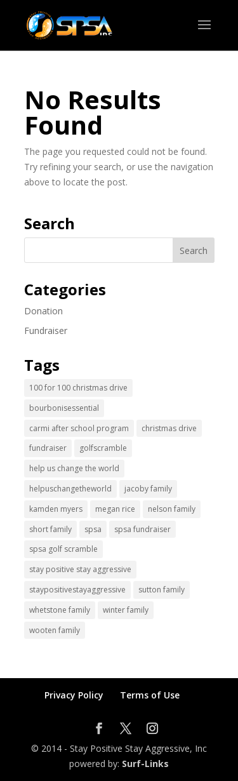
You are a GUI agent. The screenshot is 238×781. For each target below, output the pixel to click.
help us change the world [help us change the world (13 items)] (74, 468)
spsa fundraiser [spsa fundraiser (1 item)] (142, 529)
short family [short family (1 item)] (50, 529)
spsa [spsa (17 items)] (93, 529)
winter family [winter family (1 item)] (126, 609)
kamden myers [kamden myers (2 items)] (56, 509)
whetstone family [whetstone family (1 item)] (59, 609)
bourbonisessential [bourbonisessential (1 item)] (64, 408)
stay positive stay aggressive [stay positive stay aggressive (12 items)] (80, 569)
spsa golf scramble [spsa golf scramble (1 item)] (63, 549)
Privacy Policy (73, 695)
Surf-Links (145, 764)
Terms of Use (150, 695)
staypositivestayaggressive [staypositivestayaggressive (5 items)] (77, 589)
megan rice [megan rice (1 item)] (115, 509)
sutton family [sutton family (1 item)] (161, 589)
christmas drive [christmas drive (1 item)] (169, 428)
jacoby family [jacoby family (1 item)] (148, 488)
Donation (43, 311)
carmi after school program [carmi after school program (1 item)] (79, 428)
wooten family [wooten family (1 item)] (54, 630)
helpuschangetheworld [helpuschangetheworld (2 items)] (70, 488)
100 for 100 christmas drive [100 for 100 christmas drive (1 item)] (78, 387)
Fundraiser (45, 330)
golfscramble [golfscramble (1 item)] (103, 448)
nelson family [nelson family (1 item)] (171, 509)
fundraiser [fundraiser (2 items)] (48, 448)
